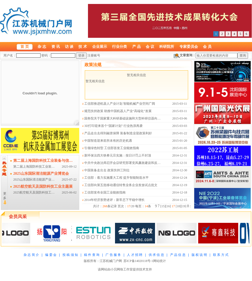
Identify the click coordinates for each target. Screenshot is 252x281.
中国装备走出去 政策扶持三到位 (107, 170)
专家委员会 (188, 46)
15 (163, 206)
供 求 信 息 (156, 255)
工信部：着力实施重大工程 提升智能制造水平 (116, 177)
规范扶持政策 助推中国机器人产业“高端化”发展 (118, 111)
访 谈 (69, 46)
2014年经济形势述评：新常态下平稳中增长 (114, 200)
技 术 (82, 46)
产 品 (136, 46)
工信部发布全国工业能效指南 (105, 192)
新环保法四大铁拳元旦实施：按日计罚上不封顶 (117, 155)
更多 (5, 198)
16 (168, 206)
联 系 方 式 (220, 255)
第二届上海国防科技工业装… (34, 166)
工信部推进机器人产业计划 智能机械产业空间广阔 (119, 103)
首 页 (24, 46)
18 (178, 206)
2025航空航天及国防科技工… (34, 192)
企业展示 (99, 46)
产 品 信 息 (177, 255)
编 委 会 (50, 255)
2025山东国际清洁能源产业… (34, 179)
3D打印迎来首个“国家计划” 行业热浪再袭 (113, 126)
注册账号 (93, 55)
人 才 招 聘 (134, 255)
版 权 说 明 (199, 255)
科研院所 (166, 46)
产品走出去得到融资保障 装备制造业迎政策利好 (118, 133)
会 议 (150, 46)
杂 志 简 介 (31, 255)
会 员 (207, 46)
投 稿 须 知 (70, 255)
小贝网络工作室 (121, 269)
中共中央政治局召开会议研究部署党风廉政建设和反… (122, 163)
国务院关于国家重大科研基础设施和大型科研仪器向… (122, 118)
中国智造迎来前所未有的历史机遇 (108, 140)
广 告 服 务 (113, 255)
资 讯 (55, 46)
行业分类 (119, 46)
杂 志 (42, 46)
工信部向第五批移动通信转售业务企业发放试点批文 (120, 185)
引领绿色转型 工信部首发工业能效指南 (111, 148)
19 (183, 206)
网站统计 (159, 261)
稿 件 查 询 (91, 255)
